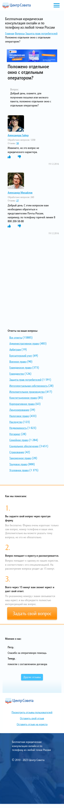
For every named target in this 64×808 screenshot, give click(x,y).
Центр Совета (16, 5)
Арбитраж (15, 349)
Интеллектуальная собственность (28, 386)
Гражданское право (20, 367)
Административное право (24, 343)
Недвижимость (18, 428)
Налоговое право (19, 416)
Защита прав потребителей (41, 33)
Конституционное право (23, 398)
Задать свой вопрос (32, 613)
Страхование (16, 452)
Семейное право (18, 440)
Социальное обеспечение (24, 446)
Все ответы (15, 337)
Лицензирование (19, 410)
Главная (9, 33)
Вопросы (20, 33)
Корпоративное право (22, 404)
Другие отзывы (32, 677)
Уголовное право (19, 470)
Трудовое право (18, 464)
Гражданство (16, 374)
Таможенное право (20, 458)
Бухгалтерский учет (20, 356)
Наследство (15, 422)
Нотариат (14, 434)
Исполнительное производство (27, 392)
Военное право (18, 361)
